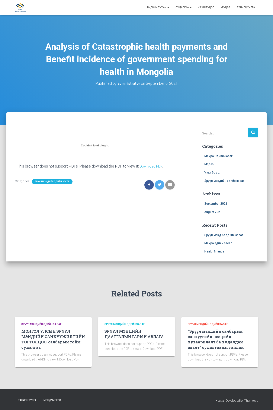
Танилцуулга (246, 7)
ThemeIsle (251, 400)
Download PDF (152, 166)
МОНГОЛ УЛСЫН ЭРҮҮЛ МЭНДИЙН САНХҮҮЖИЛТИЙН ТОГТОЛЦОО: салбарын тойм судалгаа (53, 339)
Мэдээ (226, 7)
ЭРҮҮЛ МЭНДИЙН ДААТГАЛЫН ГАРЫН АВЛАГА (134, 333)
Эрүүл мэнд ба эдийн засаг (223, 234)
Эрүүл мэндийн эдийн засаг (52, 181)
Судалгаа (184, 7)
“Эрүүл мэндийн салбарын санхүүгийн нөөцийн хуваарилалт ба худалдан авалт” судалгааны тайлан (216, 339)
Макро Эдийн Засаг (218, 156)
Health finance (214, 251)
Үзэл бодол (206, 7)
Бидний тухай (158, 7)
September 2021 (215, 203)
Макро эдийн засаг (218, 243)
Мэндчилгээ (52, 399)
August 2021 (213, 211)
